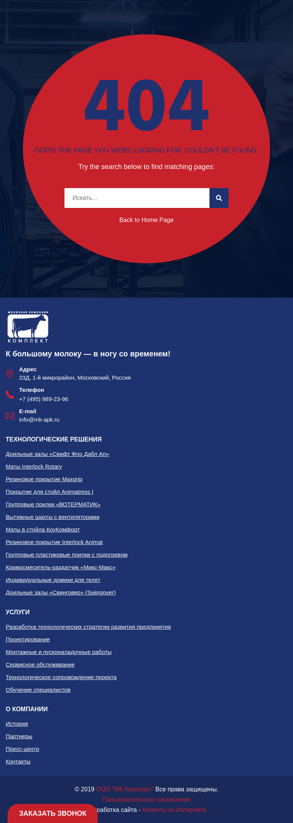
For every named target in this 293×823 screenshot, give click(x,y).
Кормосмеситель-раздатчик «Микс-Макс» (61, 567)
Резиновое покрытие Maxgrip (44, 479)
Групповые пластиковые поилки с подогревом (66, 554)
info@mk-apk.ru (39, 419)
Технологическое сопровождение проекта (61, 677)
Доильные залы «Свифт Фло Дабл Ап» (57, 454)
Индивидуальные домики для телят (53, 580)
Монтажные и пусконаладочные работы (58, 652)
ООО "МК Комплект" (125, 789)
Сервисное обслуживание (40, 664)
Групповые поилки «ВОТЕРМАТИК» (53, 504)
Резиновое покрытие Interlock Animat (54, 542)
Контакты (18, 761)
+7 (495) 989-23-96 (43, 399)
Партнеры (19, 736)
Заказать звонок (52, 813)
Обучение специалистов (38, 689)
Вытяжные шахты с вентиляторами (53, 517)
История (17, 723)
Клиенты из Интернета (174, 810)
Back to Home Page (146, 220)
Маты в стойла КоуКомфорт (43, 529)
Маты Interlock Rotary (34, 466)
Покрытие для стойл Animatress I (49, 491)
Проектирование (28, 639)
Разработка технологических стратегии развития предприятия (88, 626)
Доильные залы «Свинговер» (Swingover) (61, 592)
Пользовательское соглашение (146, 799)
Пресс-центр (22, 749)
